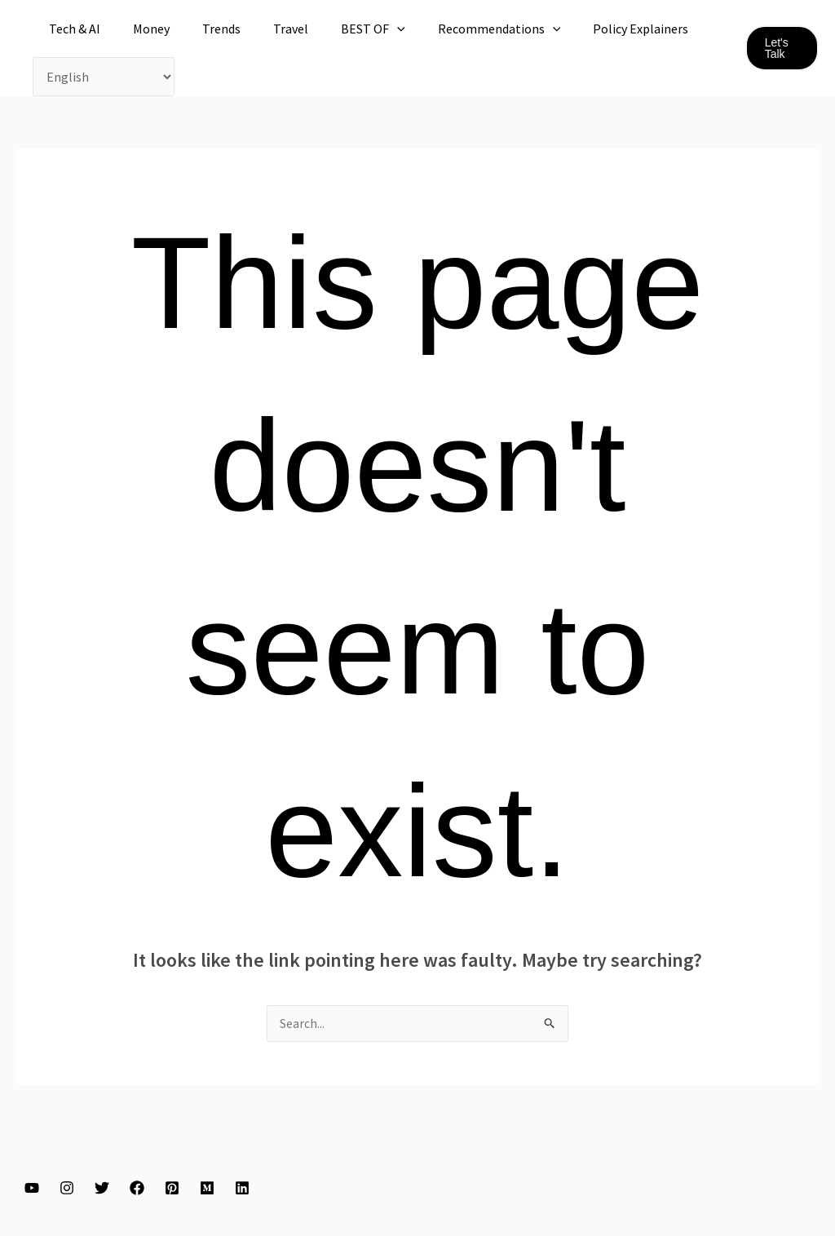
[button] (780, 48)
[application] (368, 28)
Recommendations (463, 28)
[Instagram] (67, 1188)
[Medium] (207, 1188)
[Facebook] (137, 1188)
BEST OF (343, 28)
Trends (205, 28)
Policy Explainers (598, 28)
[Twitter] (102, 1188)
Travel (267, 28)
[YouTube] (31, 1188)
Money (141, 28)
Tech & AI (71, 28)
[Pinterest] (172, 1188)
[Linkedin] (242, 1188)
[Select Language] (104, 76)
